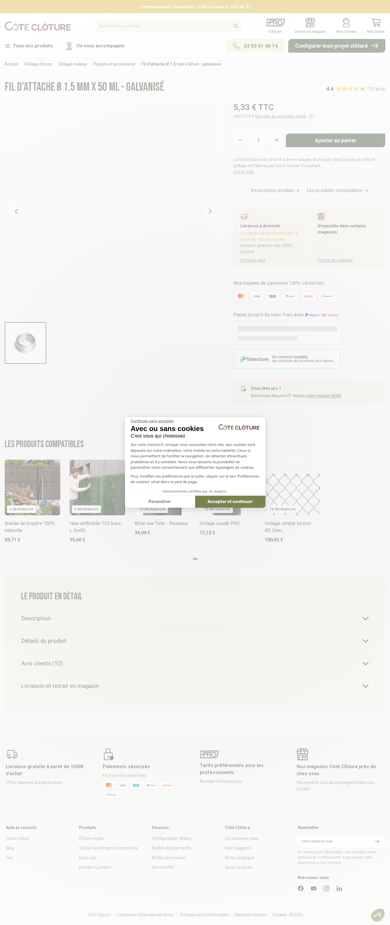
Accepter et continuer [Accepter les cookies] (230, 501)
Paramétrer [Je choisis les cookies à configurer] (160, 501)
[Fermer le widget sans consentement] (152, 421)
